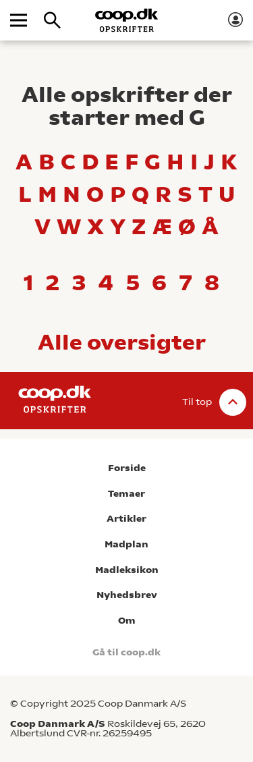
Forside (127, 468)
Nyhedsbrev (126, 595)
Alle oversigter (122, 342)
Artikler (126, 518)
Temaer (126, 493)
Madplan (126, 544)
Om (127, 620)
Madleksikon (127, 570)
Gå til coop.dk (126, 652)
